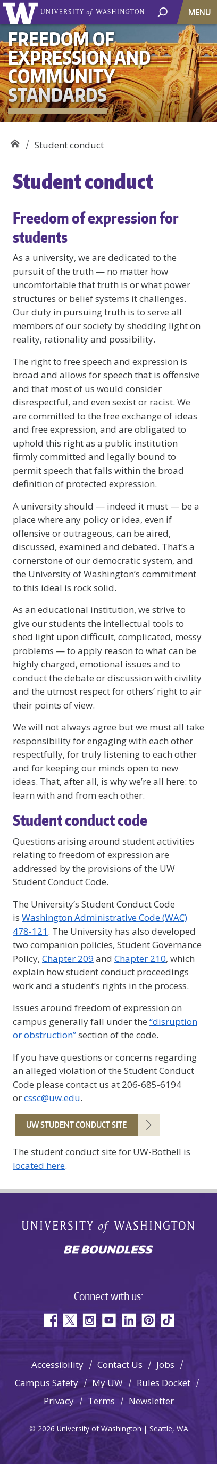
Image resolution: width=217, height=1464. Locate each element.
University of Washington (22, 12)
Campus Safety (46, 1383)
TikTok (168, 1320)
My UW (107, 1383)
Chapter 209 (68, 958)
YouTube (109, 1320)
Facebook (50, 1320)
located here (39, 1165)
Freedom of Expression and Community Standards (14, 141)
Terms (101, 1401)
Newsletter (151, 1401)
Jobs (165, 1364)
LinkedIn (128, 1320)
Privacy (59, 1401)
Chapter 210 (140, 958)
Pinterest (148, 1320)
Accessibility (57, 1364)
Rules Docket (163, 1383)
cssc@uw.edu (52, 1098)
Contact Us (120, 1364)
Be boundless (108, 1250)
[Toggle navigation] (200, 12)
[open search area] (162, 11)
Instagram (89, 1320)
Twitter (69, 1320)
